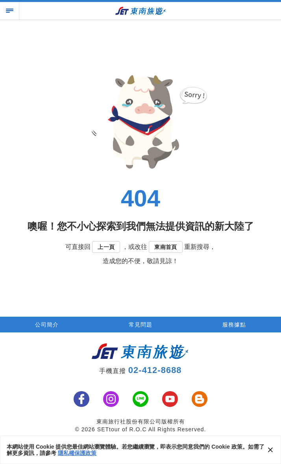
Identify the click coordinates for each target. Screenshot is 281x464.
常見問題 (140, 324)
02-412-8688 (155, 370)
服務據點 (234, 324)
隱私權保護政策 (77, 453)
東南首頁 (165, 247)
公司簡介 (47, 324)
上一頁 (106, 247)
